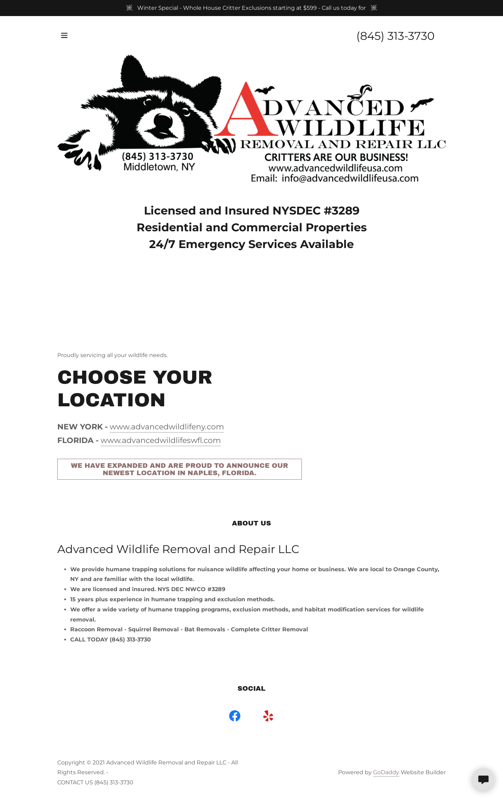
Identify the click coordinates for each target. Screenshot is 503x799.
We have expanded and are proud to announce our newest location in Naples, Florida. (179, 469)
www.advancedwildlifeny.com (167, 426)
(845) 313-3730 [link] (395, 36)
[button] (64, 35)
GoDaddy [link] (386, 772)
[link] (235, 717)
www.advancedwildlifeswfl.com (161, 440)
